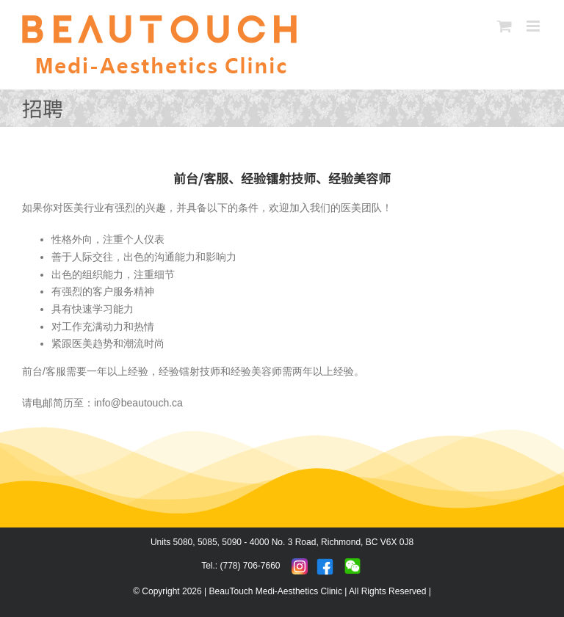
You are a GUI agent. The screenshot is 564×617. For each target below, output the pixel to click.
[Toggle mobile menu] (534, 26)
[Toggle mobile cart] (504, 26)
